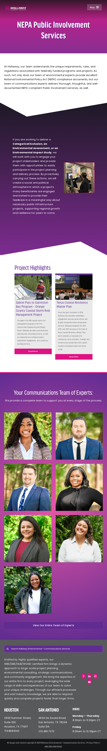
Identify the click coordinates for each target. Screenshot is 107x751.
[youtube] (89, 682)
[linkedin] (89, 676)
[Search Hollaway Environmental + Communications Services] (53, 648)
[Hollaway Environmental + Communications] (16, 7)
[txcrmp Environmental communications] (73, 276)
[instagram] (95, 676)
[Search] (7, 648)
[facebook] (83, 676)
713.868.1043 (11, 731)
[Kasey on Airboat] (33, 276)
